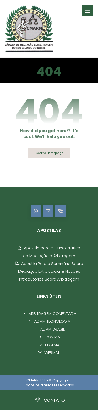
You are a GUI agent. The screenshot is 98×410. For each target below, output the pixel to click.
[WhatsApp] (36, 211)
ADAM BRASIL (49, 329)
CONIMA (49, 337)
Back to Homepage (49, 153)
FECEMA (49, 344)
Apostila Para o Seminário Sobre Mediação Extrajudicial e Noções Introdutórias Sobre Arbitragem (49, 271)
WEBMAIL (49, 352)
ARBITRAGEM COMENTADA (49, 313)
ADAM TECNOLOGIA (49, 321)
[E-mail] (48, 211)
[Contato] (60, 211)
